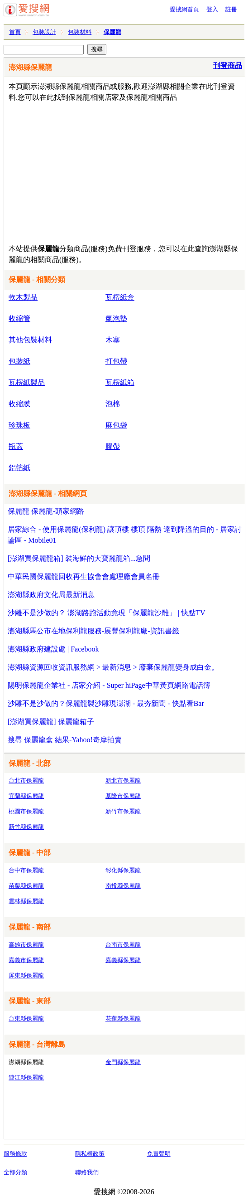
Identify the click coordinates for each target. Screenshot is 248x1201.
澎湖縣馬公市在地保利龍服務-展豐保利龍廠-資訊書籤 (93, 631)
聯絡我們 (87, 1172)
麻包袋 (116, 425)
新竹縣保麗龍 (26, 826)
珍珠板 (19, 425)
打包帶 (116, 361)
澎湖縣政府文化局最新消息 (51, 594)
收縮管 (19, 318)
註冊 (231, 9)
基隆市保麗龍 (123, 796)
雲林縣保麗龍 (26, 901)
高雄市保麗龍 (26, 944)
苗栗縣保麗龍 (26, 885)
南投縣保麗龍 (123, 885)
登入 (212, 9)
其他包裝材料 (30, 340)
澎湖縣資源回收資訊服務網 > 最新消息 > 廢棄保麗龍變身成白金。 (113, 667)
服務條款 (15, 1153)
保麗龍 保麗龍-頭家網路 (46, 511)
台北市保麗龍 (26, 780)
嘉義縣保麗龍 (123, 960)
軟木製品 (23, 297)
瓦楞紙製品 (27, 382)
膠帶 (112, 446)
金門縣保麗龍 (123, 1062)
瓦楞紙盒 (119, 297)
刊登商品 (227, 65)
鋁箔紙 (19, 468)
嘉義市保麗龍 (26, 960)
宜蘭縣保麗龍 (26, 796)
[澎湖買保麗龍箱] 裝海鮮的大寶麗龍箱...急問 (79, 558)
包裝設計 (44, 32)
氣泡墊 (116, 318)
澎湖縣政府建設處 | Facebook (53, 649)
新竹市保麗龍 (123, 811)
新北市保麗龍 (123, 780)
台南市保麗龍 (123, 944)
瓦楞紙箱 (119, 382)
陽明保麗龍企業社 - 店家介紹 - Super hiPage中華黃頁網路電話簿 (109, 685)
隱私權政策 (90, 1153)
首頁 (15, 32)
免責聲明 (159, 1153)
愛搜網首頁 (184, 9)
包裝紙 (19, 361)
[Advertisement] (118, 170)
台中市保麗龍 (26, 870)
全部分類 (15, 1172)
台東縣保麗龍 (26, 1018)
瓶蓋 (16, 446)
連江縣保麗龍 (26, 1077)
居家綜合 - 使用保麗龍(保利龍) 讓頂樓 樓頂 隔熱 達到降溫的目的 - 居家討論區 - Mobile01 (125, 534)
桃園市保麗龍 (26, 811)
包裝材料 (79, 32)
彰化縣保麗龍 (123, 870)
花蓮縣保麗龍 (123, 1018)
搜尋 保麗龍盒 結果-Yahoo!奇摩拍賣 (65, 740)
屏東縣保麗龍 (26, 975)
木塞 (112, 340)
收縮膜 (19, 404)
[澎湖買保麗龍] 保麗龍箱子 (51, 721)
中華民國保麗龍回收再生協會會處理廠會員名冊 (84, 576)
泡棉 (112, 404)
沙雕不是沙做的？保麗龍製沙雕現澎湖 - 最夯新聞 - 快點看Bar (106, 703)
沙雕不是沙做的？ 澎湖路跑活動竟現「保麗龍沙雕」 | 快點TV (106, 613)
